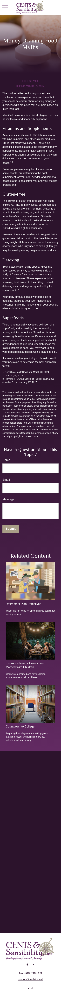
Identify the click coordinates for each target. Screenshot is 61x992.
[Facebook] (27, 964)
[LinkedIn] (33, 964)
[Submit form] (10, 529)
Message (8, 499)
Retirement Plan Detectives (23, 604)
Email (6, 479)
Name (6, 460)
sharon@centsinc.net (30, 979)
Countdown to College (20, 726)
